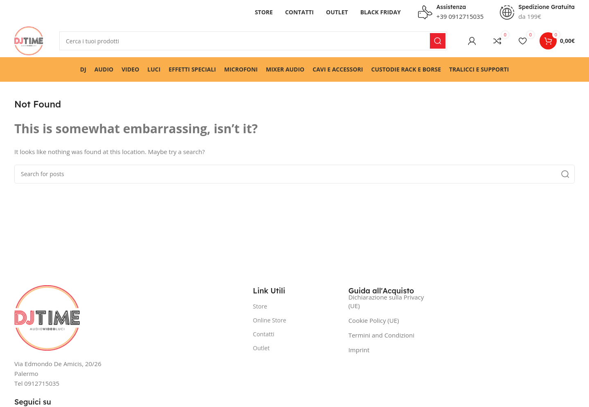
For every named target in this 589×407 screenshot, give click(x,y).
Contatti (263, 334)
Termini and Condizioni (381, 335)
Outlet (261, 348)
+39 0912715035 (459, 16)
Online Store (269, 320)
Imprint (359, 350)
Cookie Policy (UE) (373, 320)
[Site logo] (28, 40)
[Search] (253, 40)
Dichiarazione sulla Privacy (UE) (386, 301)
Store (260, 306)
